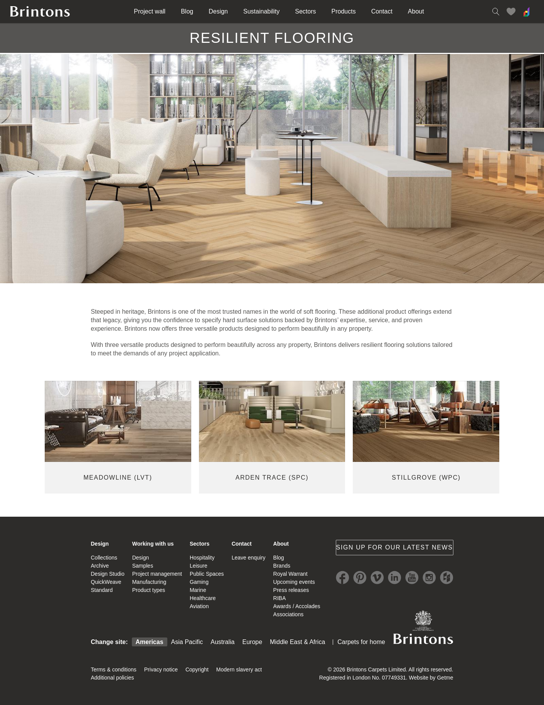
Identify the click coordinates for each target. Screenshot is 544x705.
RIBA (279, 598)
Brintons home (40, 11)
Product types (148, 590)
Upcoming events (294, 582)
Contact (381, 11)
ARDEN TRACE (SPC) (272, 477)
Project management (157, 574)
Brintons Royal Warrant (423, 627)
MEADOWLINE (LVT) (117, 477)
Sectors (305, 11)
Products (344, 11)
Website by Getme (431, 678)
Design (218, 11)
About (416, 11)
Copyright (197, 669)
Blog (187, 11)
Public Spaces (207, 574)
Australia (222, 642)
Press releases (291, 590)
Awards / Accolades (296, 606)
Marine (198, 590)
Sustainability (261, 11)
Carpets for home (361, 642)
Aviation (199, 606)
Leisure (198, 566)
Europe (253, 642)
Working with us (153, 544)
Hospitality (202, 558)
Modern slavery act (239, 669)
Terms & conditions (113, 669)
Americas (149, 642)
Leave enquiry (249, 558)
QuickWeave (106, 582)
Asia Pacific (187, 642)
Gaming (199, 582)
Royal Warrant (290, 574)
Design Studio (108, 574)
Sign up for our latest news (394, 547)
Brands (281, 566)
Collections (104, 558)
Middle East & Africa (297, 642)
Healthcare (203, 598)
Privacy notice (161, 669)
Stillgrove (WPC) (426, 477)
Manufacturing (149, 582)
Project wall (149, 11)
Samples (142, 566)
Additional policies (112, 678)
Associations (288, 614)
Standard (102, 590)
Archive (100, 566)
